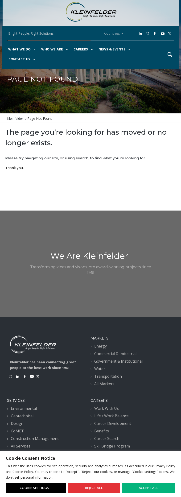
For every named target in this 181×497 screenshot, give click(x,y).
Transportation (108, 376)
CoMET (17, 431)
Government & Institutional (118, 361)
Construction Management (35, 438)
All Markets (104, 383)
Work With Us (106, 408)
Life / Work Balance (111, 415)
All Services (20, 446)
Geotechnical (22, 415)
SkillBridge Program (112, 446)
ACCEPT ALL (148, 487)
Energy (100, 346)
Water (99, 368)
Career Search (106, 438)
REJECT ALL (94, 487)
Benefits (101, 431)
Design (17, 423)
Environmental (24, 408)
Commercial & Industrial (115, 353)
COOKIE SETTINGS (34, 487)
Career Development (112, 423)
